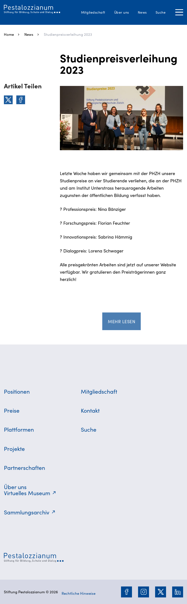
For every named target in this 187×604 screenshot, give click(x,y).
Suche (161, 12)
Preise (11, 410)
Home (9, 34)
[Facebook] (20, 99)
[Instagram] (144, 592)
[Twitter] (8, 99)
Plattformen (19, 429)
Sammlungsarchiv (26, 512)
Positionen (17, 391)
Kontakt (90, 410)
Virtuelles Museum (27, 493)
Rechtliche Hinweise (78, 593)
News (142, 12)
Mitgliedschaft (93, 12)
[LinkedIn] (178, 592)
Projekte (14, 448)
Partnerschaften (24, 467)
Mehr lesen (121, 322)
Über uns (121, 12)
